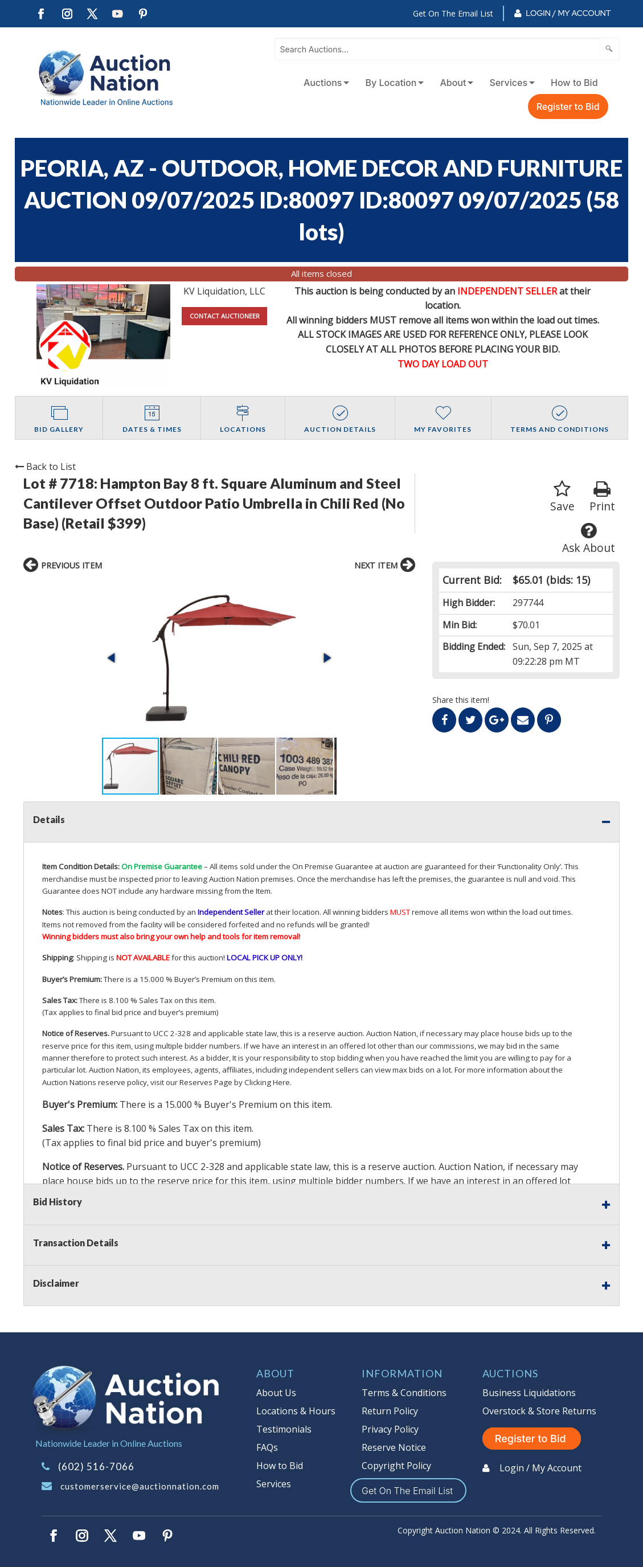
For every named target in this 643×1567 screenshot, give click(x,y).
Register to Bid (568, 106)
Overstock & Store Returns (539, 1411)
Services (508, 82)
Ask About (588, 538)
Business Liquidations (529, 1392)
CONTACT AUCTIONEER (225, 316)
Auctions (323, 82)
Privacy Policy (390, 1429)
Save (562, 497)
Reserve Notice (394, 1447)
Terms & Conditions (404, 1392)
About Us (276, 1392)
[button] (112, 658)
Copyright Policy (396, 1465)
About (453, 82)
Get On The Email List (453, 13)
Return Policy (390, 1411)
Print (602, 497)
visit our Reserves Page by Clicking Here (220, 1082)
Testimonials (284, 1429)
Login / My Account (568, 13)
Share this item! (460, 699)
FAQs (267, 1447)
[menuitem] (324, 82)
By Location (390, 82)
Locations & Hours (295, 1411)
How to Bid (574, 82)
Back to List (45, 466)
